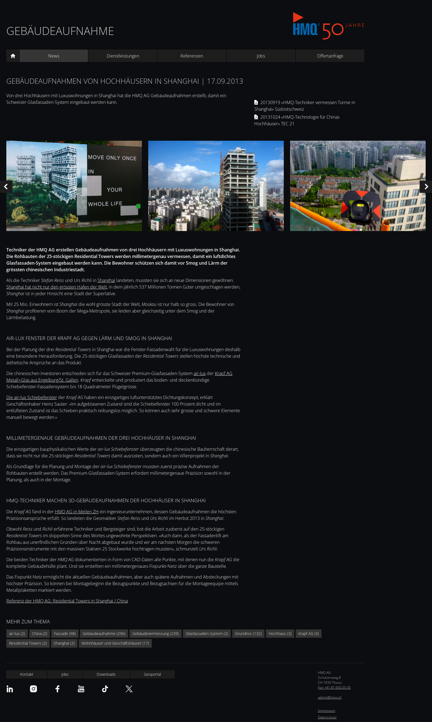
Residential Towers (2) (28, 643)
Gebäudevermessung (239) (155, 633)
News (53, 56)
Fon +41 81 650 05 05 (334, 687)
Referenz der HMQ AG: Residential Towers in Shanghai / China (67, 601)
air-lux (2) (17, 633)
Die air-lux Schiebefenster (31, 397)
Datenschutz (327, 717)
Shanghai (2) (64, 643)
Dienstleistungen (123, 56)
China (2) (39, 633)
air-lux (200, 373)
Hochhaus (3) (280, 633)
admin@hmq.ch (330, 697)
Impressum (326, 710)
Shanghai (106, 280)
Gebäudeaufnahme (60, 30)
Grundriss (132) (248, 633)
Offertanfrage (330, 56)
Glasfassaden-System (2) (207, 633)
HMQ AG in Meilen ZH (77, 512)
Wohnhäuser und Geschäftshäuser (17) (115, 643)
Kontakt (26, 674)
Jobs (261, 56)
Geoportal (152, 674)
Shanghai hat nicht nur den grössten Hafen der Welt (56, 287)
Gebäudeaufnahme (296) (104, 633)
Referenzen (191, 56)
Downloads (106, 674)
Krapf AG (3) (308, 633)
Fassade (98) (65, 633)
